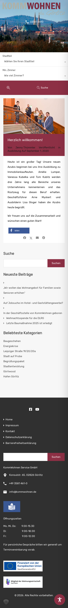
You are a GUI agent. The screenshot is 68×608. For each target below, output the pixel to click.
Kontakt (10, 431)
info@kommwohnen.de (22, 491)
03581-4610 (36, 22)
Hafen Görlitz (11, 376)
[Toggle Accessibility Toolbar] (59, 599)
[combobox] (34, 62)
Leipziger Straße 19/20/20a (19, 351)
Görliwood (9, 371)
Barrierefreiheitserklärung (21, 443)
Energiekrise (10, 346)
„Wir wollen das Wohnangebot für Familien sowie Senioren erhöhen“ (32, 290)
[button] (18, 231)
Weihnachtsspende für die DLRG (25, 318)
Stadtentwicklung (13, 366)
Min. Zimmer (9, 70)
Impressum (12, 425)
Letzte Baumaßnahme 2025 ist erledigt (29, 323)
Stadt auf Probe (12, 356)
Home (9, 419)
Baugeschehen (12, 341)
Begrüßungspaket (13, 361)
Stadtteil (7, 56)
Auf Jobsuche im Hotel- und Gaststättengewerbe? (33, 303)
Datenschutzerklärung (19, 437)
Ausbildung (14, 150)
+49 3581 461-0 (18, 483)
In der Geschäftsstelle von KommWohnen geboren (32, 313)
